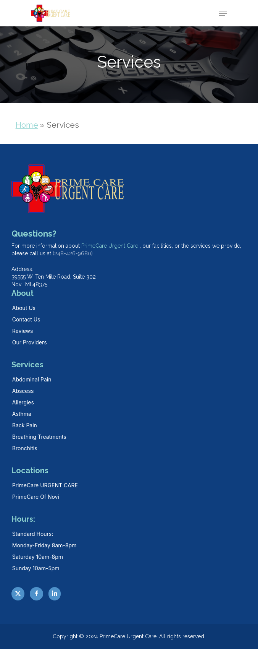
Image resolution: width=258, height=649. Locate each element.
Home (27, 125)
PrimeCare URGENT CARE (45, 485)
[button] (223, 13)
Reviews (22, 331)
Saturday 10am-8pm (37, 556)
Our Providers (29, 342)
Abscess (23, 391)
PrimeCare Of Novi (35, 496)
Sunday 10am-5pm (36, 568)
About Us (23, 308)
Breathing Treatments (39, 436)
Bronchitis (24, 448)
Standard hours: (32, 534)
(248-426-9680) (73, 253)
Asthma (21, 413)
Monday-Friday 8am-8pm (44, 545)
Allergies (23, 402)
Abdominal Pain (32, 379)
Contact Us (26, 319)
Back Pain (24, 425)
